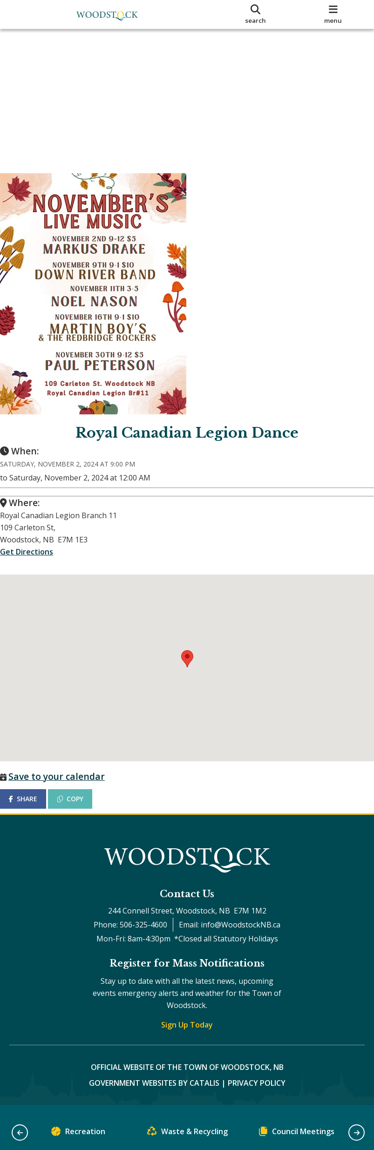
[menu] (333, 14)
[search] (255, 14)
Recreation (78, 1133)
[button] (20, 1132)
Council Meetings (296, 1133)
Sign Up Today (187, 1034)
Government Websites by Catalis (154, 1092)
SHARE (32, 798)
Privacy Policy (257, 1092)
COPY (80, 798)
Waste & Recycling (187, 1133)
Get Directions (35, 561)
